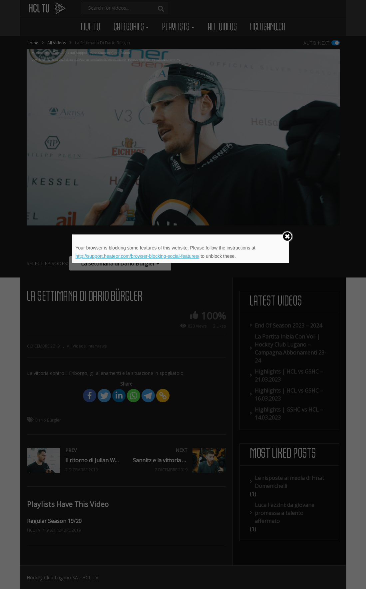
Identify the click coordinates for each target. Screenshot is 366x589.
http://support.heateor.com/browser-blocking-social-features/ (137, 256)
